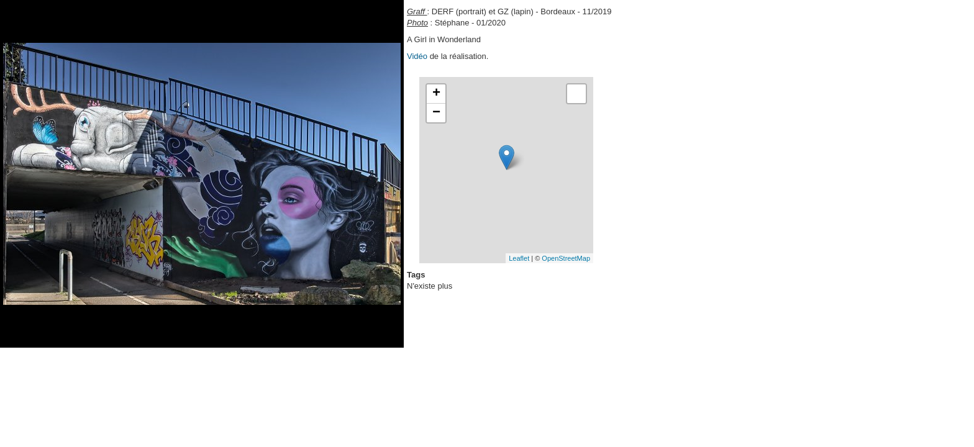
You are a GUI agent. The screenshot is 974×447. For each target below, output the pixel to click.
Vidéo (417, 56)
